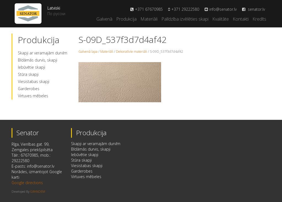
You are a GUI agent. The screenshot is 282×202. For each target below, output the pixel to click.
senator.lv (253, 9)
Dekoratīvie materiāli (131, 51)
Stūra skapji (28, 74)
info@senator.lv (223, 9)
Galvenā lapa (87, 51)
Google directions (27, 182)
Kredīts (259, 19)
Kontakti (241, 19)
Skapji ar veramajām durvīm (42, 53)
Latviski (53, 8)
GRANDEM (37, 191)
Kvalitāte (220, 19)
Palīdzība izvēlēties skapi (184, 19)
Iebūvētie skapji (31, 67)
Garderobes (28, 88)
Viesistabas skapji (33, 81)
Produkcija (126, 19)
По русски (56, 13)
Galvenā (104, 19)
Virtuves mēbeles (33, 95)
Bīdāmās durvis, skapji (37, 60)
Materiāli (149, 19)
